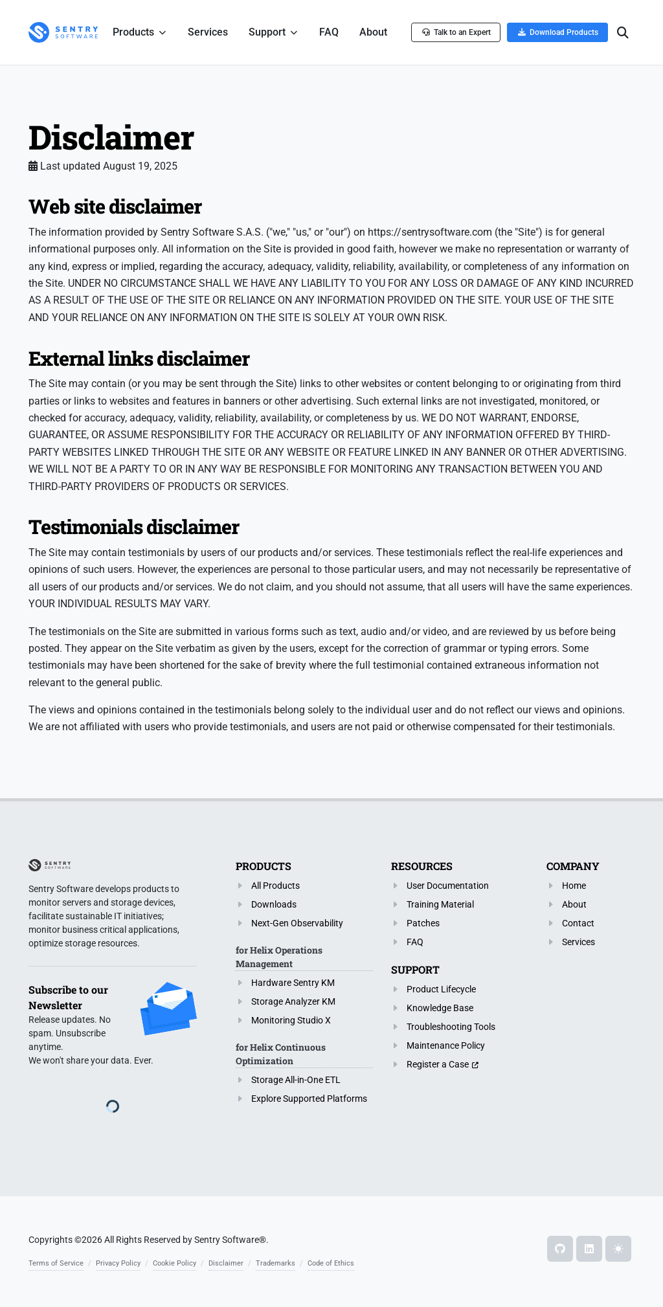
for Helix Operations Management (279, 957)
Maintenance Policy (446, 1045)
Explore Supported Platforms (309, 1098)
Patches (423, 923)
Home (574, 885)
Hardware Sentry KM (293, 982)
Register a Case (438, 1064)
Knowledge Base (440, 1008)
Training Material (440, 904)
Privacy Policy (118, 1263)
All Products (275, 885)
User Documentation (448, 885)
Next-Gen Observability (297, 923)
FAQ (415, 942)
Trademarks (275, 1263)
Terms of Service (56, 1263)
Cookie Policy (174, 1263)
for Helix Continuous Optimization (281, 1054)
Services (578, 942)
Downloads (274, 904)
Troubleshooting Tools (451, 1027)
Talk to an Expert (456, 32)
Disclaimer (225, 1263)
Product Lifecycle (441, 989)
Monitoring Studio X (291, 1020)
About (574, 904)
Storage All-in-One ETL (296, 1080)
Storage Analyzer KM (293, 1001)
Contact (578, 923)
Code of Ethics (331, 1263)
